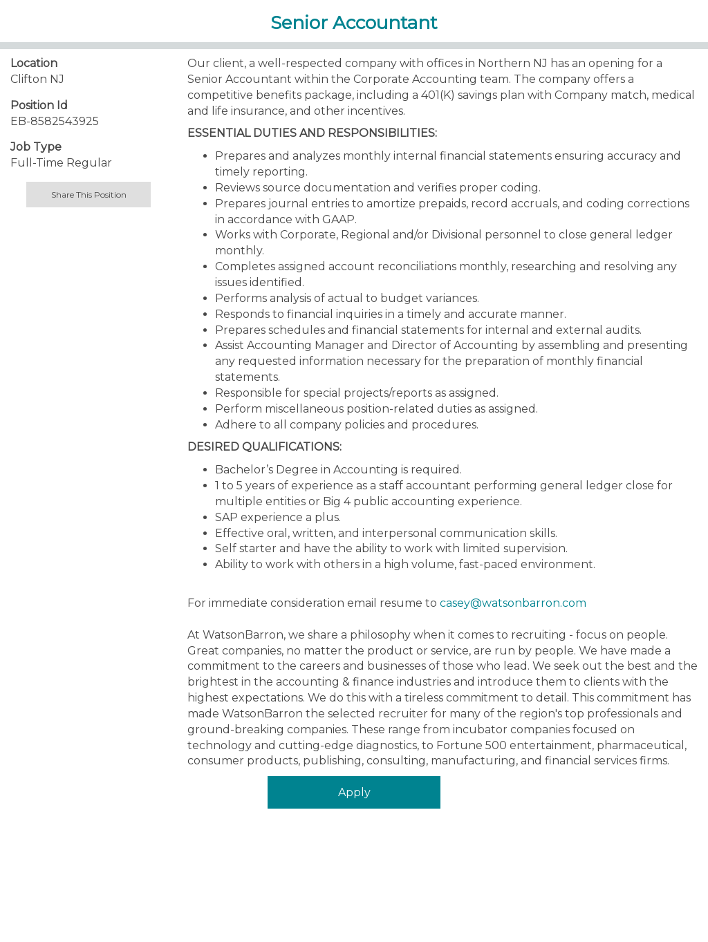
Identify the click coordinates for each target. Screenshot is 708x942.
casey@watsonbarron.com (513, 603)
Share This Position (89, 194)
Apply (354, 792)
